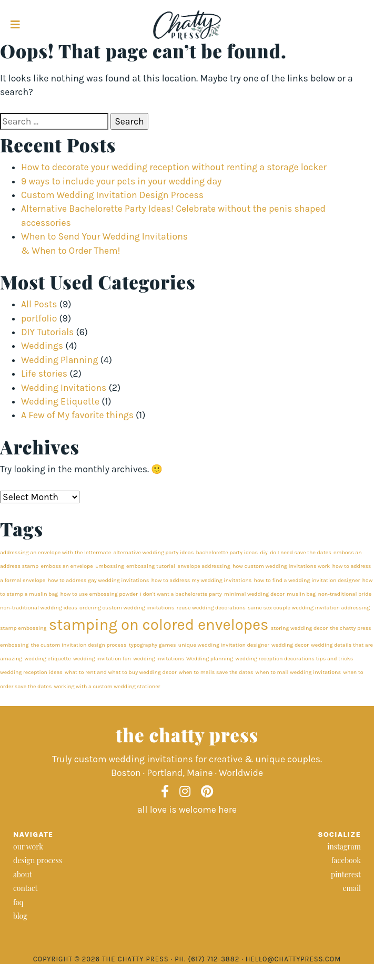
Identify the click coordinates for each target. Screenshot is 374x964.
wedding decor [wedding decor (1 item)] (290, 644)
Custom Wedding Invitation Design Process (112, 195)
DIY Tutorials (47, 332)
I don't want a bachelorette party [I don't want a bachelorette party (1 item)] (181, 593)
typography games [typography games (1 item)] (152, 644)
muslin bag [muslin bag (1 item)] (301, 593)
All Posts (39, 304)
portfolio (39, 318)
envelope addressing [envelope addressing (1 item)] (203, 566)
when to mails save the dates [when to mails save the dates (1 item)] (216, 672)
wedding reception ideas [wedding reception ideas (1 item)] (31, 672)
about (22, 874)
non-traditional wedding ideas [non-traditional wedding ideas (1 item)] (38, 607)
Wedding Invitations (63, 387)
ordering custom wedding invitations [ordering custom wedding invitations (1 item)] (126, 607)
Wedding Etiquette (60, 401)
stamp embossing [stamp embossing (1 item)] (23, 628)
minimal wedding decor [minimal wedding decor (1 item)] (254, 593)
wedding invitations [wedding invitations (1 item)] (158, 658)
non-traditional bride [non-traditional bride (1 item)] (345, 593)
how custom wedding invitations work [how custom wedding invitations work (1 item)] (281, 566)
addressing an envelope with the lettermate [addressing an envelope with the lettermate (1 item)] (55, 552)
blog (20, 916)
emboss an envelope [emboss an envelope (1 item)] (67, 566)
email (351, 888)
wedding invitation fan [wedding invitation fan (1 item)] (102, 658)
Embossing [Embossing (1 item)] (109, 566)
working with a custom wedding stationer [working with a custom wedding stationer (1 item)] (107, 686)
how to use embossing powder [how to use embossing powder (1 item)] (99, 593)
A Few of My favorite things (77, 415)
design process (37, 860)
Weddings (42, 345)
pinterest (346, 874)
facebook (346, 860)
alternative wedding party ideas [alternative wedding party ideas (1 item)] (153, 552)
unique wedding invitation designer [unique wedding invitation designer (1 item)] (223, 644)
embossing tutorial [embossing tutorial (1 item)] (150, 566)
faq (18, 902)
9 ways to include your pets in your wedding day (121, 181)
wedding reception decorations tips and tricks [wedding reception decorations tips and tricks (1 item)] (294, 658)
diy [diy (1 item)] (263, 552)
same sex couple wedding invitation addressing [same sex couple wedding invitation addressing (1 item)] (309, 607)
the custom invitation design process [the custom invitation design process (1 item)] (79, 644)
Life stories (44, 373)
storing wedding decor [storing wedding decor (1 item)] (299, 628)
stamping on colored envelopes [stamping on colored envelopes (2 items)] (159, 625)
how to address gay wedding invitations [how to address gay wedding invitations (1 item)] (98, 580)
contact (25, 888)
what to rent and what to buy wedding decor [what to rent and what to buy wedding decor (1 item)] (120, 672)
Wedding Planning (59, 360)
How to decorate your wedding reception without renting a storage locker (174, 167)
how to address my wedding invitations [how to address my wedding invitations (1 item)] (201, 580)
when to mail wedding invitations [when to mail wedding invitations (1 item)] (298, 672)
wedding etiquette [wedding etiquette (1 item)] (48, 658)
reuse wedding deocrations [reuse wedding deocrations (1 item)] (211, 607)
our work (28, 847)
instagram (344, 847)
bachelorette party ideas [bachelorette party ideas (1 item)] (227, 552)
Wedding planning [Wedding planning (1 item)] (209, 658)
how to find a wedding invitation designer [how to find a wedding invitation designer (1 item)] (307, 580)
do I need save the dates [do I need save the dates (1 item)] (300, 552)
